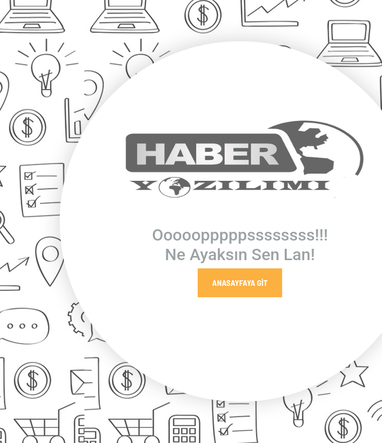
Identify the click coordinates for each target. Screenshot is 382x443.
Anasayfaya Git (240, 282)
